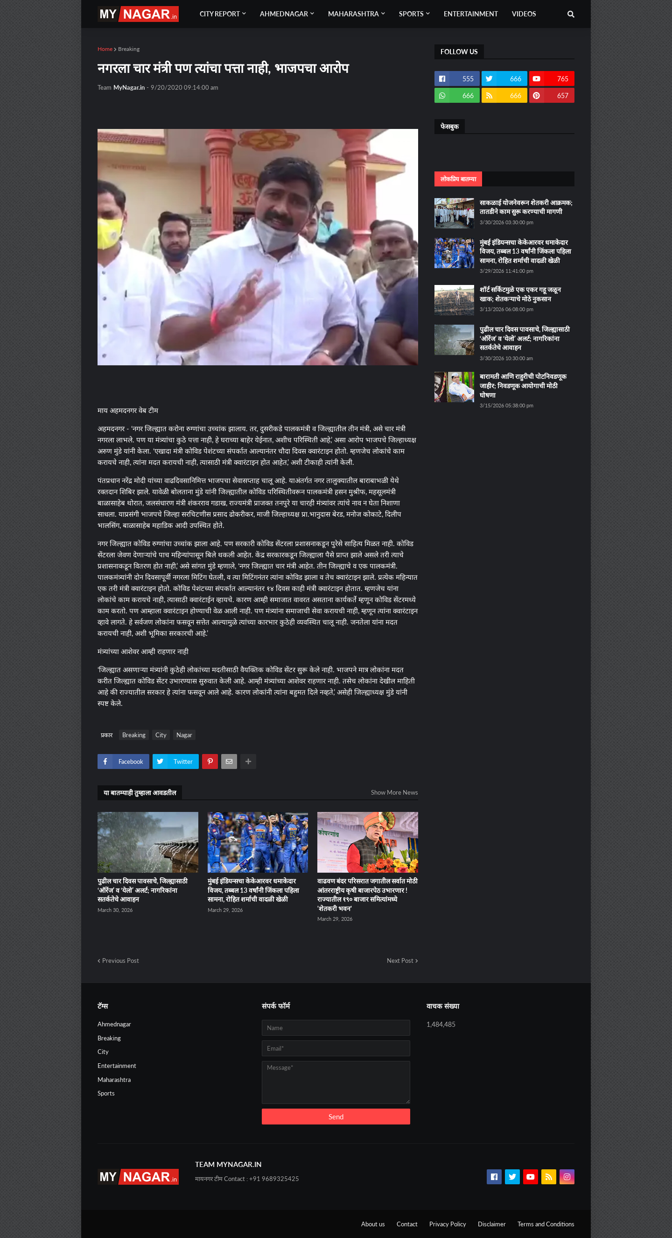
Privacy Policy (447, 1224)
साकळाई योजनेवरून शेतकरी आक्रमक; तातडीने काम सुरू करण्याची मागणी (526, 207)
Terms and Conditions (546, 1224)
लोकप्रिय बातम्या (458, 179)
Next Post (400, 960)
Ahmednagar (114, 1024)
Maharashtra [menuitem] (353, 14)
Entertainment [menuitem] (471, 14)
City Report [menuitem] (220, 14)
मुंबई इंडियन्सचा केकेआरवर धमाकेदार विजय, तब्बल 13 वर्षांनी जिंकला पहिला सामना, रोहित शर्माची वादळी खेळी (253, 890)
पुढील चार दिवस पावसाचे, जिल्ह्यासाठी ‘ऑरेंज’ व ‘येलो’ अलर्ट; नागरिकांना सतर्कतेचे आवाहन (143, 890)
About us (373, 1224)
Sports (106, 1093)
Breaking (129, 48)
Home (105, 48)
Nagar (184, 735)
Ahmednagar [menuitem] (284, 14)
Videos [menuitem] (524, 14)
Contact (407, 1224)
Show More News (394, 792)
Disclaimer (492, 1224)
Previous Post (120, 960)
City (161, 735)
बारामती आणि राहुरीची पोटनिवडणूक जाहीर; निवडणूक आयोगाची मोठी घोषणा (523, 385)
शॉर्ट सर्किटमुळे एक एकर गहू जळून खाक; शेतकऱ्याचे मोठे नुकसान (520, 294)
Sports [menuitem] (411, 14)
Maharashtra (114, 1079)
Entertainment (117, 1065)
